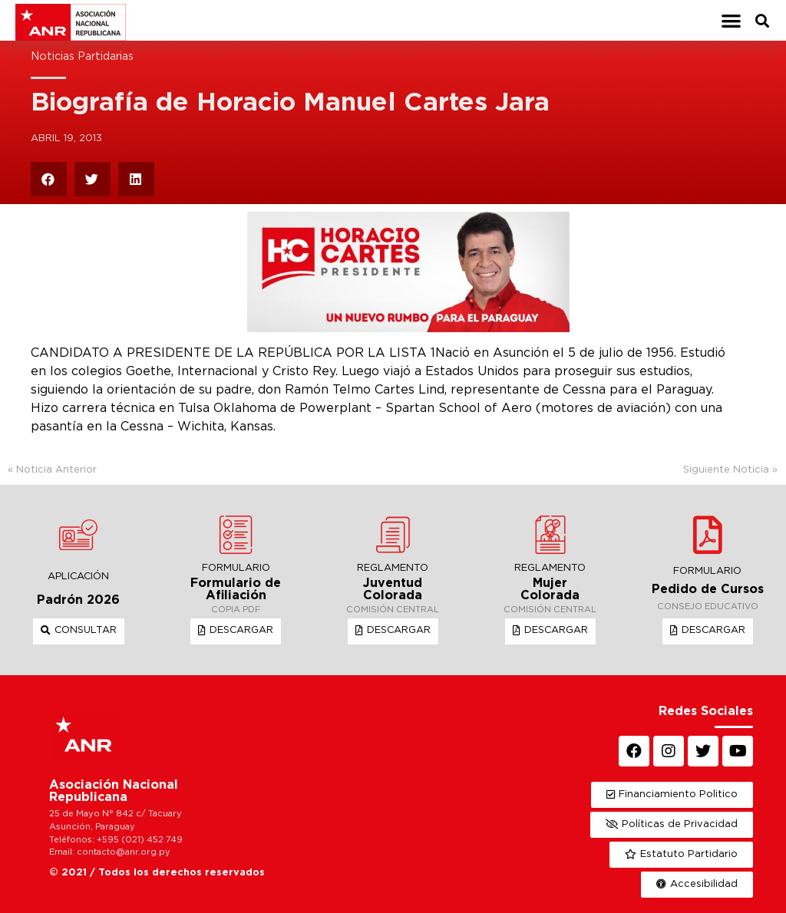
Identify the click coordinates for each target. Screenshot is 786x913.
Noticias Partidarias (82, 56)
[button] (731, 20)
